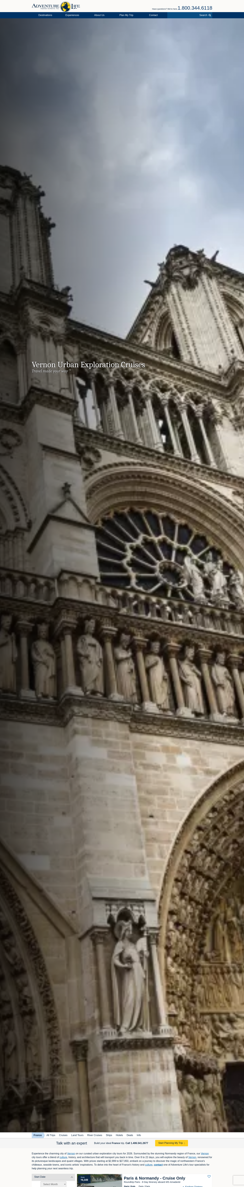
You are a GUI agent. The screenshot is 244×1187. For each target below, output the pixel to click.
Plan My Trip (126, 15)
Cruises (63, 1135)
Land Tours (77, 1135)
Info (139, 1135)
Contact (153, 15)
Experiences (72, 15)
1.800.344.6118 (195, 8)
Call (137, 1143)
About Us (99, 15)
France (38, 1135)
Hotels (119, 1135)
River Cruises (94, 1135)
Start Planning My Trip (170, 1143)
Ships (109, 1135)
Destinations (45, 15)
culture (63, 1157)
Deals (130, 1135)
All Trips (50, 1135)
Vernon (71, 1153)
